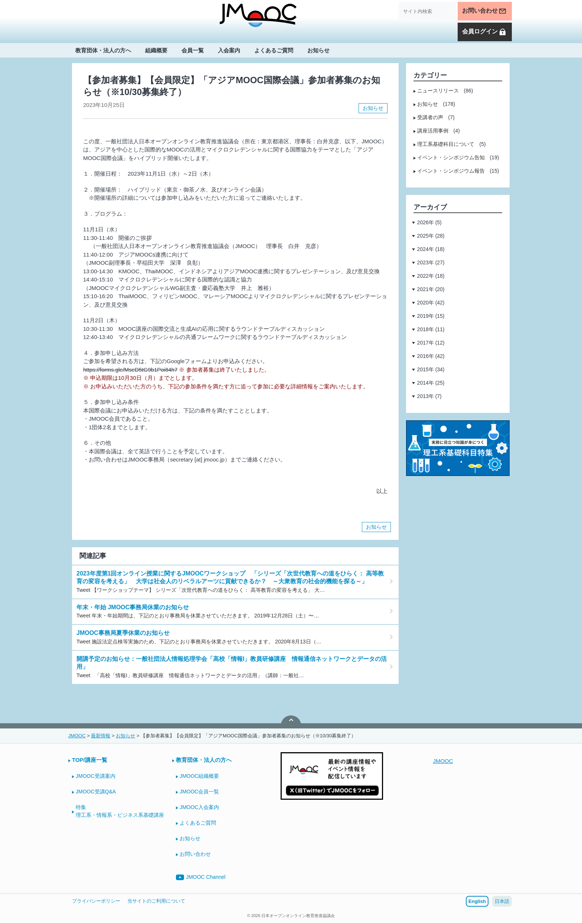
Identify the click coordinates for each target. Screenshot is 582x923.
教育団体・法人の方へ (103, 51)
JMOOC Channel (201, 877)
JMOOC (443, 761)
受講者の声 (430, 117)
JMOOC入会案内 (199, 807)
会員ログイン (484, 32)
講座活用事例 (432, 131)
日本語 (502, 901)
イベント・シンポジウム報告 (451, 171)
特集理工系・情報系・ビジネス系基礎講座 (120, 811)
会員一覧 (193, 51)
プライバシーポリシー (96, 901)
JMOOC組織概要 (199, 776)
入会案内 (229, 51)
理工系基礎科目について (445, 144)
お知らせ (318, 51)
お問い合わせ (484, 11)
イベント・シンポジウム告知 (451, 157)
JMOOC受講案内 (95, 776)
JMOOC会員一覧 (199, 792)
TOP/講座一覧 (89, 760)
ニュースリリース (438, 91)
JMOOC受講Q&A (96, 792)
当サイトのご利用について (156, 901)
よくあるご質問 (273, 51)
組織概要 (156, 51)
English (477, 901)
